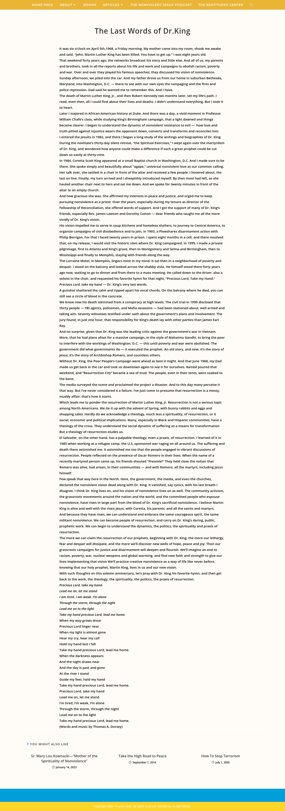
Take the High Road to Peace (143, 756)
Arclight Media (181, 806)
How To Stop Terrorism (220, 756)
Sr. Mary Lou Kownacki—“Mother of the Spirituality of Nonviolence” (64, 758)
